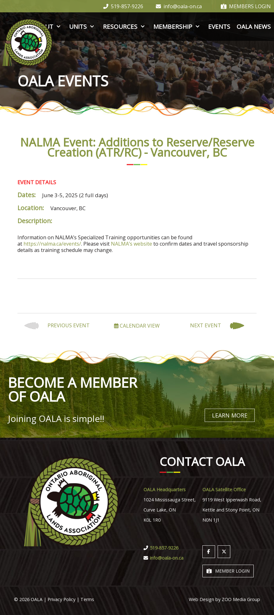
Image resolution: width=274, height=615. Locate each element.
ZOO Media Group (241, 599)
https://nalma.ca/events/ (52, 243)
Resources (125, 26)
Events (219, 26)
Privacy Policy (61, 599)
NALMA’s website (131, 243)
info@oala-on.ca (179, 6)
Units (82, 26)
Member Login (228, 571)
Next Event (217, 325)
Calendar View (137, 326)
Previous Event (57, 325)
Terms (87, 599)
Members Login (246, 6)
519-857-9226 (123, 6)
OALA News (254, 26)
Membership (177, 26)
